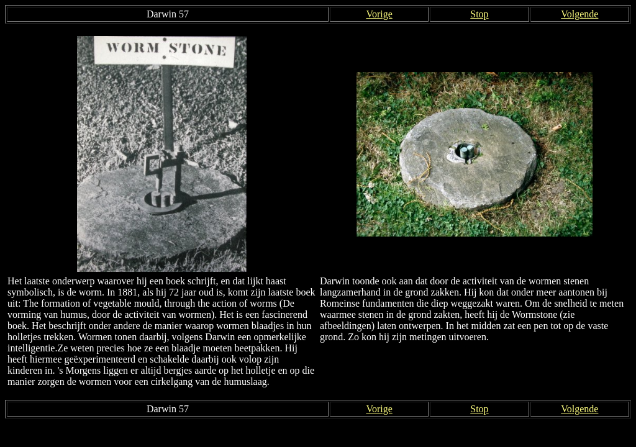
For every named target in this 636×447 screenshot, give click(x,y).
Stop (479, 14)
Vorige (379, 14)
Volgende (579, 14)
